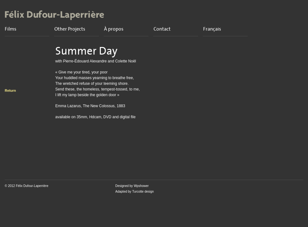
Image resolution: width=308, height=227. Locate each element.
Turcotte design (143, 191)
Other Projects (69, 29)
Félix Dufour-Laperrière (32, 186)
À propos (114, 29)
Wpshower (141, 186)
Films (10, 29)
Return (10, 90)
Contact (162, 29)
